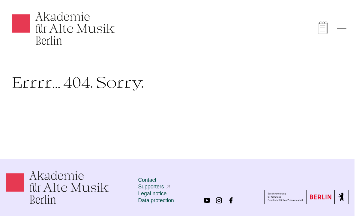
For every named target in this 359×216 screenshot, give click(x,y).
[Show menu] (342, 29)
